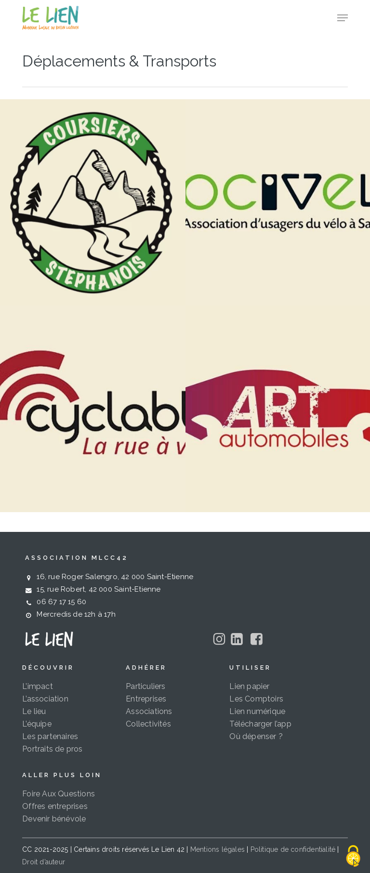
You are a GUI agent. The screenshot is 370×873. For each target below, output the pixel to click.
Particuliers (145, 686)
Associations (149, 711)
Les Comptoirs (256, 698)
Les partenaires (50, 736)
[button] (342, 18)
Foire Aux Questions (58, 793)
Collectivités (148, 723)
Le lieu (34, 711)
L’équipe (37, 723)
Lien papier (249, 686)
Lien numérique (257, 711)
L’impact (37, 686)
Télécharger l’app (260, 723)
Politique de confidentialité (293, 849)
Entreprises (146, 698)
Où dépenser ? (256, 736)
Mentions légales (217, 849)
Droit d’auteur (43, 862)
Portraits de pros (52, 749)
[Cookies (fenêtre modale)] (353, 856)
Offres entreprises (55, 806)
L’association (45, 698)
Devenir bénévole (54, 818)
